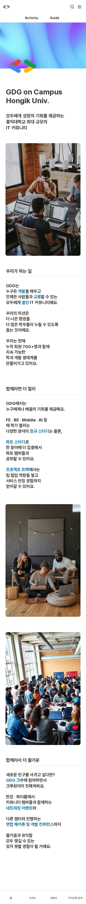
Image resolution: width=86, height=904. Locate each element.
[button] (72, 7)
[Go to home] (6, 7)
